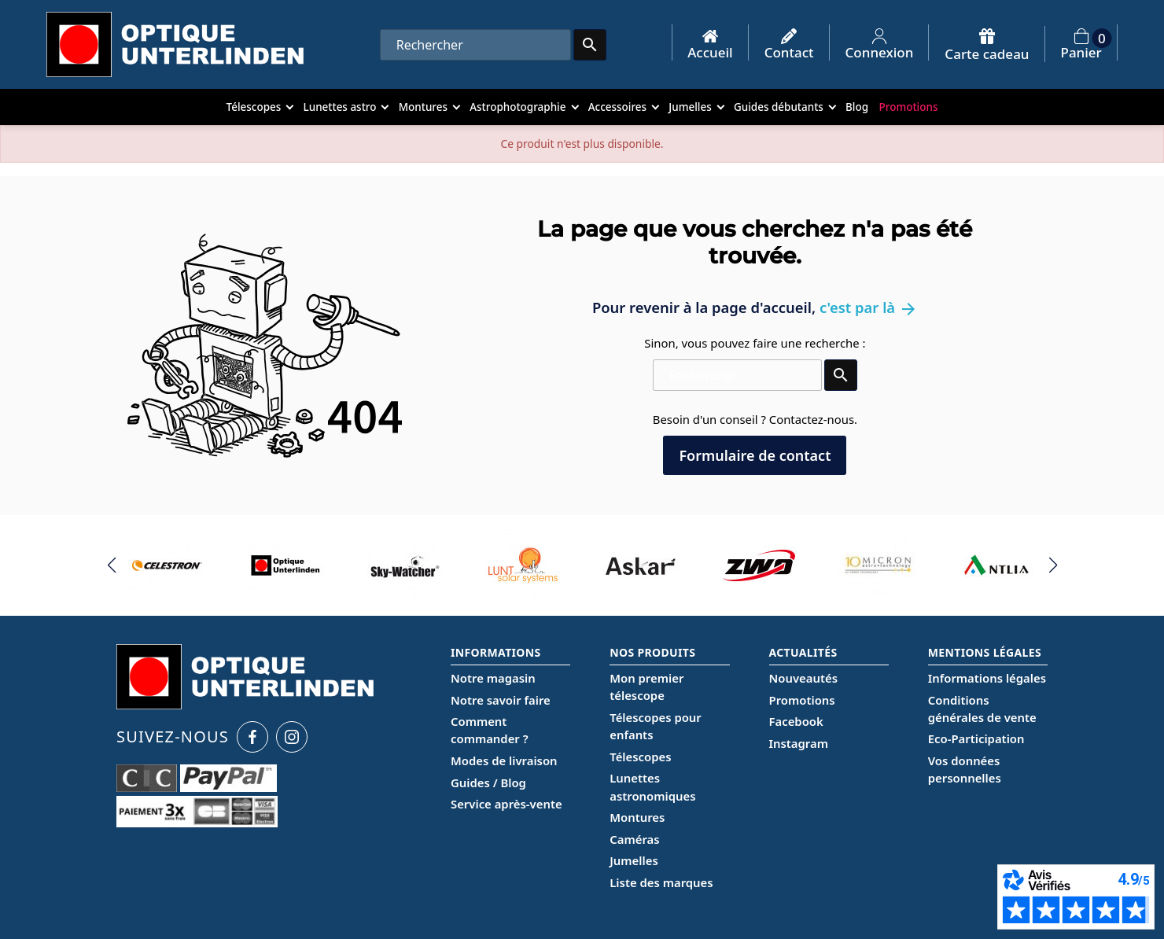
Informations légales (987, 678)
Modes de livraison (504, 760)
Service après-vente (506, 804)
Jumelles (634, 860)
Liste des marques (661, 882)
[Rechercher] (475, 45)
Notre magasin (493, 678)
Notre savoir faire (501, 700)
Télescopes (640, 756)
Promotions (802, 700)
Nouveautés (803, 678)
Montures (637, 817)
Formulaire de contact (755, 455)
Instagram (798, 743)
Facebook (796, 721)
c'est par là (869, 307)
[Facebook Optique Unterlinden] (252, 737)
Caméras (634, 839)
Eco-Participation (976, 738)
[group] (167, 565)
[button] (111, 565)
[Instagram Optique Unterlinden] (292, 737)
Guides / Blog (488, 782)
